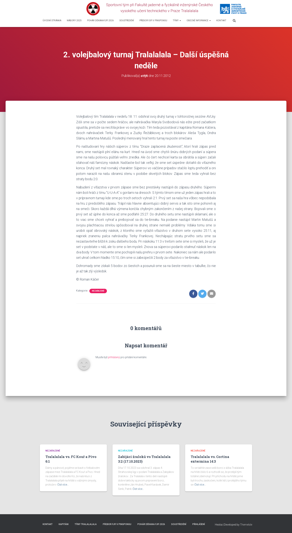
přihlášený (114, 357)
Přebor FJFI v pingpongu (153, 20)
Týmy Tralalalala (86, 524)
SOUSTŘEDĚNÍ (126, 20)
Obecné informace (199, 20)
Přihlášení (198, 524)
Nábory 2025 (74, 20)
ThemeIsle (246, 524)
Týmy (177, 20)
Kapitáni (64, 524)
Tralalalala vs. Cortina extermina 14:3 (210, 459)
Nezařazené (98, 291)
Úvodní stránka (52, 20)
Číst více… (63, 484)
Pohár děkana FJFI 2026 (100, 20)
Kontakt (221, 20)
